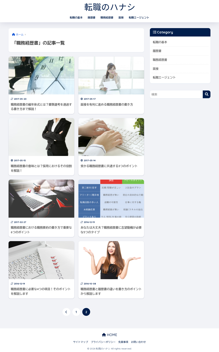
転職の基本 (76, 17)
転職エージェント (139, 17)
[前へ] (66, 312)
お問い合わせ (138, 342)
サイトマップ (80, 342)
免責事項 (123, 342)
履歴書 (91, 17)
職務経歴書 (107, 17)
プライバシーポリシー (103, 342)
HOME (109, 335)
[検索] (206, 94)
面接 (121, 17)
